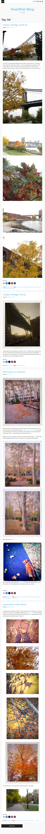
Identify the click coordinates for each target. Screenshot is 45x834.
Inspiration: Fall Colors (14, 604)
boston (19, 820)
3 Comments (14, 598)
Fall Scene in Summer (14, 372)
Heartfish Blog (22, 9)
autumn (17, 287)
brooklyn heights (22, 596)
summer (7, 598)
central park (24, 820)
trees (10, 598)
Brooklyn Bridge (29, 287)
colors (28, 820)
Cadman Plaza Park (30, 430)
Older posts (12, 825)
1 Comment (37, 820)
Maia (8, 596)
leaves (5, 288)
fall (3, 288)
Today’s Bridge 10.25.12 (15, 25)
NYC (10, 596)
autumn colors (22, 287)
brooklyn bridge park (37, 287)
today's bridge (9, 287)
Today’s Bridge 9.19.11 (14, 294)
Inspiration (9, 820)
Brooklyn (16, 596)
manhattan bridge (10, 288)
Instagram (21, 582)
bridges (30, 612)
